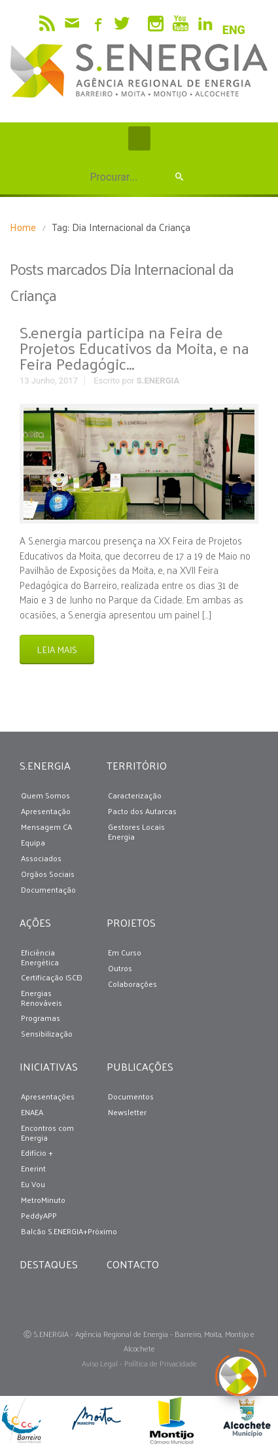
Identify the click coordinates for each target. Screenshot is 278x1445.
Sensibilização (47, 1034)
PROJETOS (131, 922)
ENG (233, 30)
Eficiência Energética (40, 957)
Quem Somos (45, 795)
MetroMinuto (43, 1200)
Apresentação (46, 811)
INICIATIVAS (46, 1066)
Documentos (131, 1096)
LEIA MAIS (57, 649)
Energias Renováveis (41, 998)
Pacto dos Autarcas (142, 811)
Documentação (48, 890)
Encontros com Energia (47, 1133)
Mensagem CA (46, 827)
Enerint (33, 1168)
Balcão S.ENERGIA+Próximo (69, 1231)
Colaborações (132, 984)
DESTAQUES (46, 1264)
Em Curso (124, 952)
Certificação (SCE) (51, 977)
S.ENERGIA (158, 380)
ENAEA (32, 1112)
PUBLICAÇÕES (133, 1066)
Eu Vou (33, 1184)
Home (23, 227)
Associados (41, 858)
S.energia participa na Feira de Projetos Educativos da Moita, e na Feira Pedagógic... (134, 347)
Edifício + (37, 1153)
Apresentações (48, 1096)
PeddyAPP (39, 1215)
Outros (120, 968)
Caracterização (135, 795)
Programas (40, 1018)
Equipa (33, 842)
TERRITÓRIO (133, 765)
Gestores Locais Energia (136, 832)
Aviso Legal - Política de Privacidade (139, 1363)
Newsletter (127, 1112)
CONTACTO (133, 1264)
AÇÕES (35, 922)
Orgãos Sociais (48, 874)
